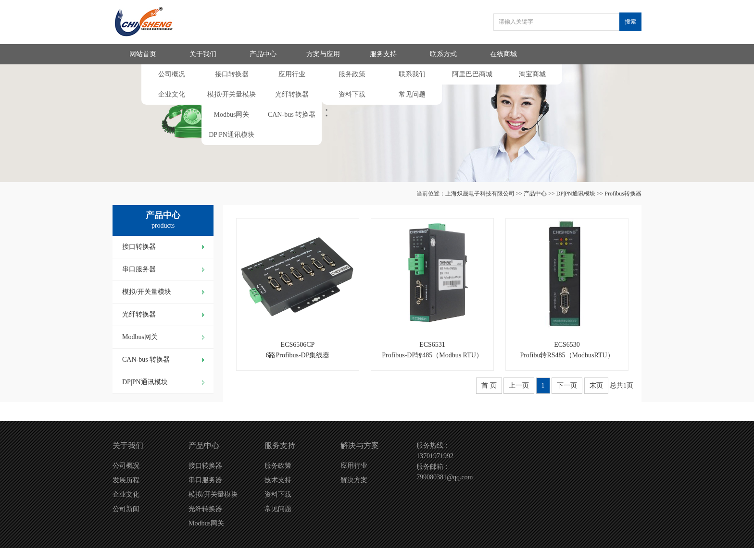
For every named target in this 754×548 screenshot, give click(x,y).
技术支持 (277, 480)
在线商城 (503, 54)
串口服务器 (139, 269)
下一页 (567, 385)
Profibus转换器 (622, 193)
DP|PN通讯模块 (231, 134)
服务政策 (352, 74)
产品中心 (263, 54)
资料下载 (352, 94)
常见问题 (412, 94)
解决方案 (353, 480)
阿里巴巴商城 (472, 74)
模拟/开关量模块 (231, 94)
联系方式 (443, 54)
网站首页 (142, 54)
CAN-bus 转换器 (291, 114)
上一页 (519, 385)
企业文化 (171, 94)
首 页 (489, 385)
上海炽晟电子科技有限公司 (480, 193)
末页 (596, 385)
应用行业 (291, 74)
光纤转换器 (292, 94)
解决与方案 (359, 445)
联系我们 (412, 74)
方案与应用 (323, 54)
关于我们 (202, 54)
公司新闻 (126, 508)
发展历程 (126, 480)
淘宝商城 (532, 74)
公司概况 (171, 74)
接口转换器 (232, 74)
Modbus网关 (232, 114)
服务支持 (383, 54)
